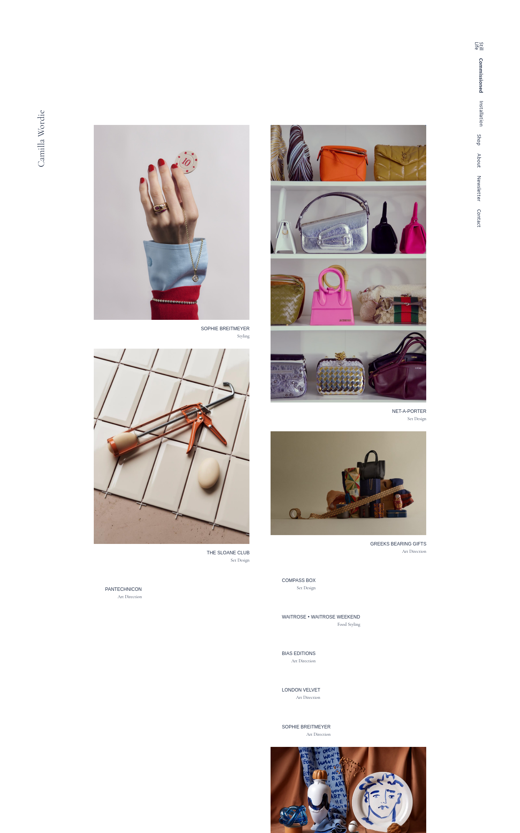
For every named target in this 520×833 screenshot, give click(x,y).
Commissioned (480, 75)
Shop (478, 140)
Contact (478, 218)
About (478, 160)
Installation (480, 113)
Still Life (478, 46)
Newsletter (478, 188)
